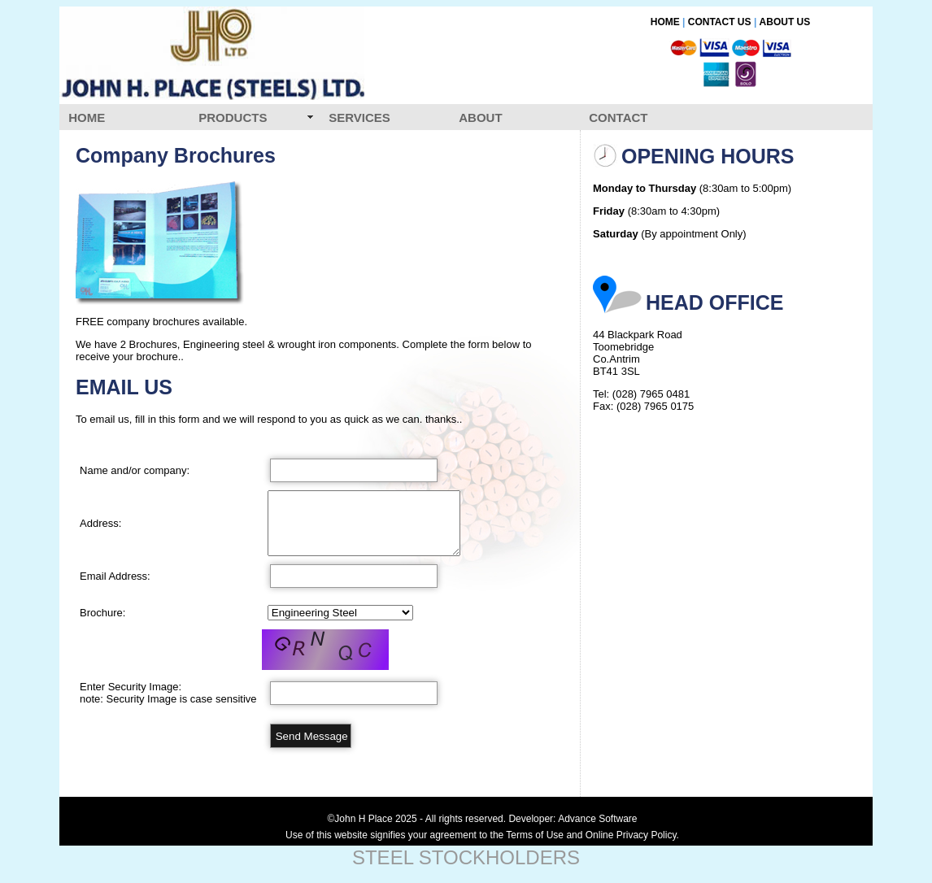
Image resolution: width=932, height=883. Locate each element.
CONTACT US (719, 22)
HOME (665, 22)
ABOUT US (785, 22)
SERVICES (359, 117)
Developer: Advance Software (572, 818)
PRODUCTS (232, 117)
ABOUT (480, 117)
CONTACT (618, 117)
